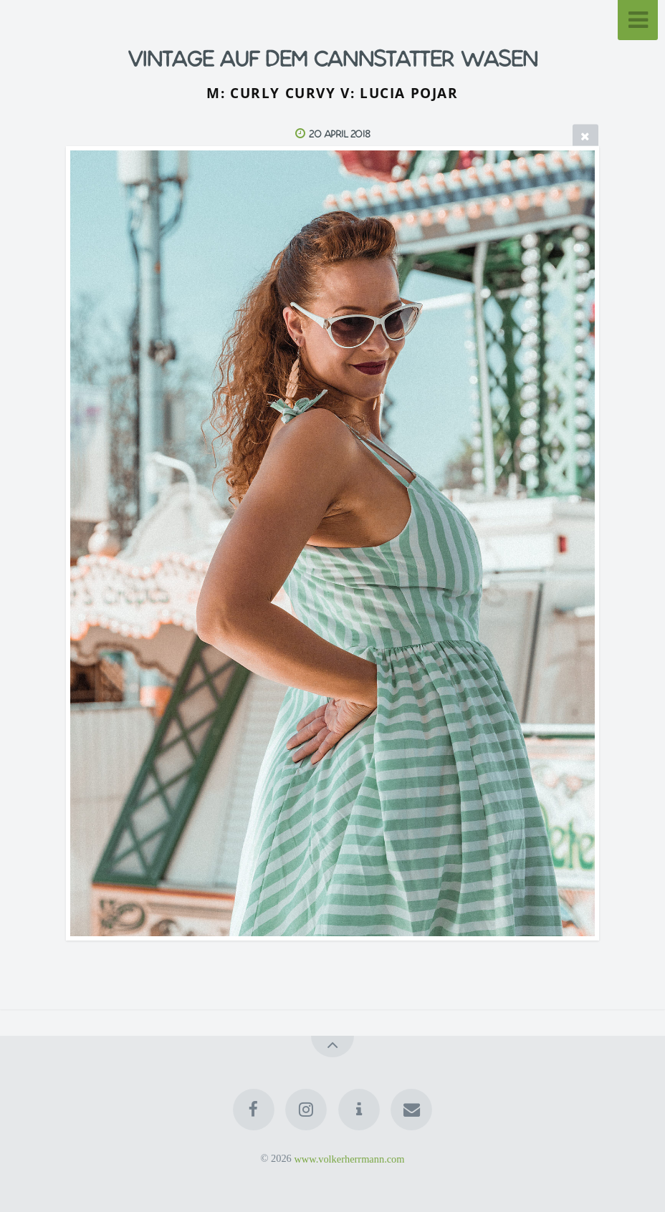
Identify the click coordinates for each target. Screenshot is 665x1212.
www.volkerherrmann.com (349, 1158)
